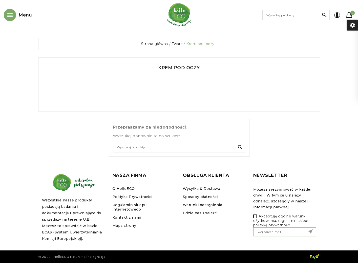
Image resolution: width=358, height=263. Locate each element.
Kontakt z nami (126, 217)
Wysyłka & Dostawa (201, 188)
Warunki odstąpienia (202, 205)
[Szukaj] (296, 15)
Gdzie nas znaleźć (200, 213)
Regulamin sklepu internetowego (129, 207)
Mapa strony (124, 225)
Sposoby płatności (200, 197)
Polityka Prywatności (132, 197)
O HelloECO (123, 188)
